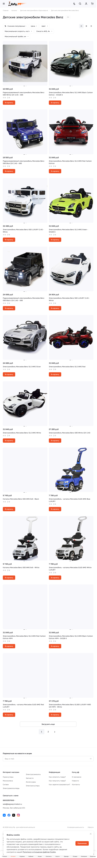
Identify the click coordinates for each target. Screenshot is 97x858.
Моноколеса (8, 781)
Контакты (76, 784)
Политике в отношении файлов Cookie (39, 852)
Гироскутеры (8, 777)
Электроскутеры (33, 786)
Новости (75, 781)
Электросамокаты (33, 774)
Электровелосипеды (11, 788)
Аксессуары (31, 782)
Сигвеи (6, 784)
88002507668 (8, 800)
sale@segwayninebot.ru (12, 804)
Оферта (90, 827)
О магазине (76, 777)
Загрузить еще (48, 724)
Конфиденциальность (75, 827)
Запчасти (30, 778)
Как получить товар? (57, 781)
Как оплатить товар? (57, 777)
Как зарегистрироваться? (59, 784)
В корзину (9, 103)
